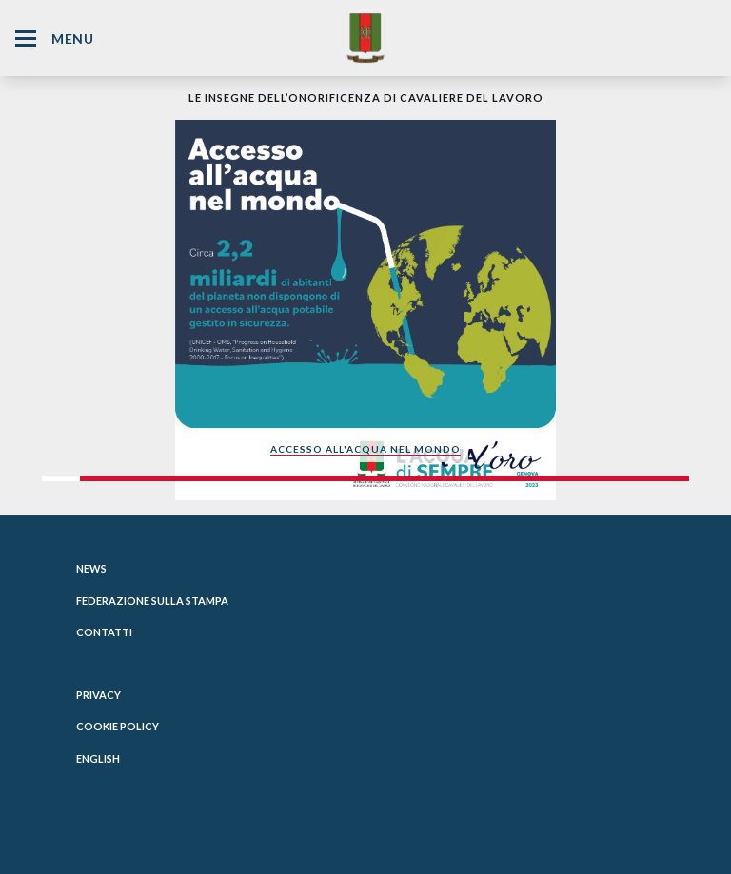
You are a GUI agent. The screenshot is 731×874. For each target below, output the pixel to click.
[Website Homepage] (365, 37)
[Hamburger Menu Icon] (25, 38)
